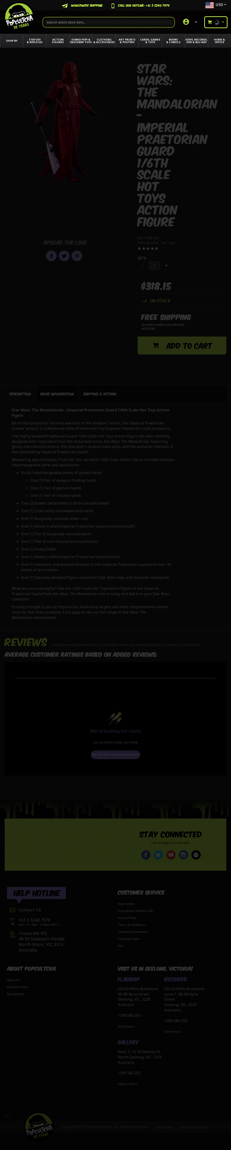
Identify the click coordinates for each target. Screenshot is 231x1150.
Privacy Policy (127, 918)
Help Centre (126, 904)
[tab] (20, 393)
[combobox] (108, 22)
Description (20, 392)
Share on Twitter (64, 256)
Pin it (77, 256)
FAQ (120, 946)
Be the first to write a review (115, 753)
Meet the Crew (17, 987)
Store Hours (126, 1026)
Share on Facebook (51, 256)
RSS (7, 1116)
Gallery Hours (127, 1084)
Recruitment (15, 994)
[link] (189, 22)
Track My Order (128, 939)
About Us (13, 980)
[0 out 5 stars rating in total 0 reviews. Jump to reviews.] (158, 248)
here (76, 611)
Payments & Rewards (133, 932)
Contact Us (30, 910)
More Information (57, 392)
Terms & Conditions (132, 925)
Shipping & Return (100, 392)
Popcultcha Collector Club (135, 911)
